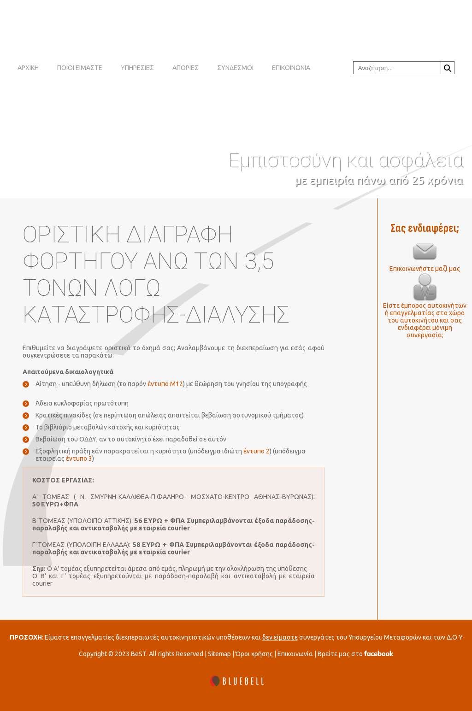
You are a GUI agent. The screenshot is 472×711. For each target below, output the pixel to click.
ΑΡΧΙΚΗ (28, 67)
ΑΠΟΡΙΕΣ (185, 67)
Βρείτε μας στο (355, 654)
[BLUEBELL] (236, 681)
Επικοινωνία (295, 654)
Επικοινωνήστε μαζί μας (424, 268)
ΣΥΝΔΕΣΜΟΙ (235, 67)
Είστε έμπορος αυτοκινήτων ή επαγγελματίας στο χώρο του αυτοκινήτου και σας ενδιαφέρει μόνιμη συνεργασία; (424, 320)
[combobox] (397, 67)
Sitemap (219, 654)
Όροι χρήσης (254, 654)
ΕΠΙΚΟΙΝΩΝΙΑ (291, 67)
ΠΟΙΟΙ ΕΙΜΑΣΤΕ (79, 67)
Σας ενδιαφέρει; (424, 228)
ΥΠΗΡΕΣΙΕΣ (137, 67)
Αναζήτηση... (447, 68)
